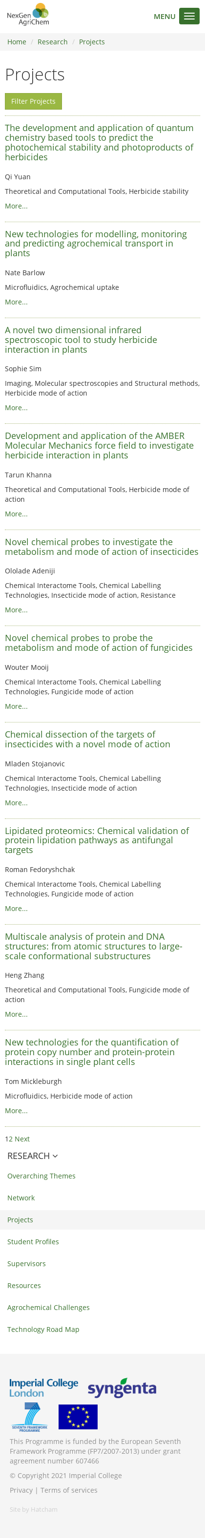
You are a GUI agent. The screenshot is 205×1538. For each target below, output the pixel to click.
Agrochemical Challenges (48, 1307)
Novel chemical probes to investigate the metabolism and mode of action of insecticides (102, 546)
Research (53, 41)
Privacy (21, 1490)
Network (21, 1197)
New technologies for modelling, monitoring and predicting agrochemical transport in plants (96, 243)
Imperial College (44, 1388)
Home (16, 41)
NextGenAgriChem (28, 14)
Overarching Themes (41, 1175)
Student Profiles (33, 1241)
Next (22, 1138)
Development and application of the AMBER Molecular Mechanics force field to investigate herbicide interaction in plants (99, 445)
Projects (92, 41)
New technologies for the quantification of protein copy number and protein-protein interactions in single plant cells (92, 1051)
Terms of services (69, 1490)
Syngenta (122, 1388)
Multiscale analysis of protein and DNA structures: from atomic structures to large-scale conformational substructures (94, 946)
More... (16, 205)
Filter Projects (33, 101)
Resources (24, 1285)
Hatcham (44, 1509)
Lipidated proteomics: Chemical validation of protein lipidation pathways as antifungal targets (97, 840)
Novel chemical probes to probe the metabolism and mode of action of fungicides (99, 642)
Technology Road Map (43, 1329)
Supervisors (26, 1263)
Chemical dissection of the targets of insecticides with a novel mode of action (87, 739)
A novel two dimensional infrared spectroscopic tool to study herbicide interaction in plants (81, 339)
